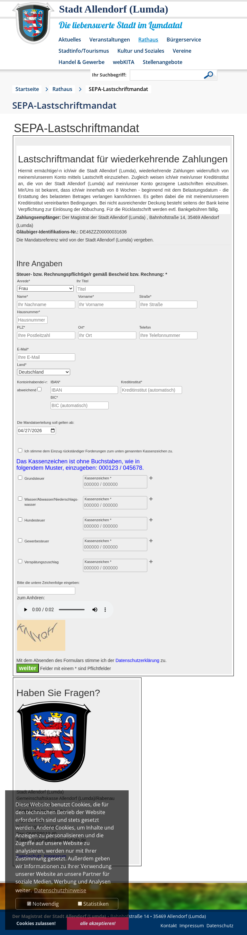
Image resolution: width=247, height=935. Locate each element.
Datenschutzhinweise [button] (60, 890)
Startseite (27, 89)
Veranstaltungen (109, 39)
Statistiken (93, 903)
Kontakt (168, 925)
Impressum (191, 925)
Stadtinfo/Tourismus (84, 50)
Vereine (182, 50)
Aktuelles (70, 39)
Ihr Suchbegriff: (109, 75)
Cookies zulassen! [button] (36, 923)
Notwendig (43, 903)
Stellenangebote (162, 62)
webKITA (123, 62)
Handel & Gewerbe (82, 62)
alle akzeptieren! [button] (97, 923)
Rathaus (148, 39)
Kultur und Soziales (140, 50)
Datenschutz (219, 925)
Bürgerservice (184, 39)
